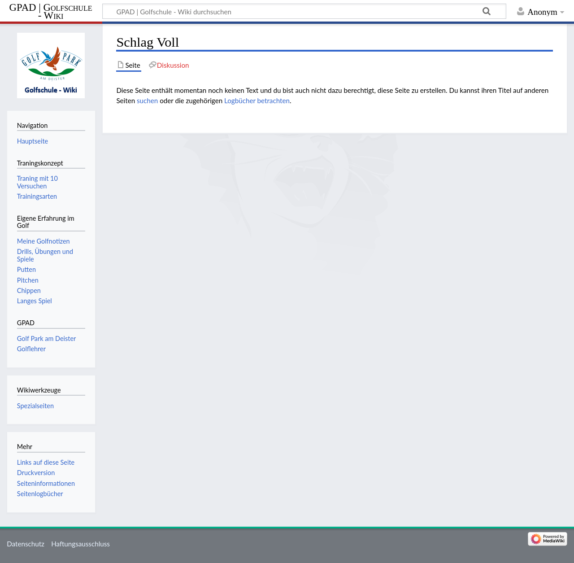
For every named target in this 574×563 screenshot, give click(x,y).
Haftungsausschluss (80, 544)
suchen (147, 100)
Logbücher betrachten (257, 100)
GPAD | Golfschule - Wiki (50, 12)
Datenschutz (25, 544)
